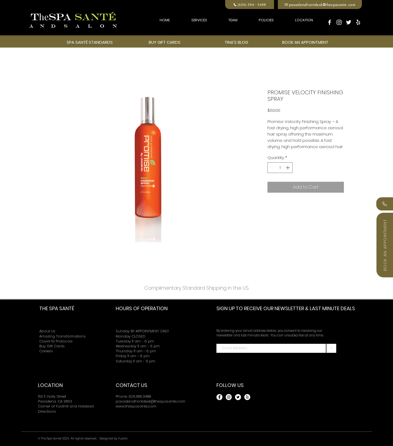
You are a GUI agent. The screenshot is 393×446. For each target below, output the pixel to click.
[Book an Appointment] (384, 245)
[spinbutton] (280, 168)
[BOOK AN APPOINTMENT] (305, 42)
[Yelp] (358, 22)
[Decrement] (272, 168)
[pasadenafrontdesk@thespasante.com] (320, 4)
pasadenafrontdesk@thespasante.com (150, 401)
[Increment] (288, 168)
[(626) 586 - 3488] (249, 4)
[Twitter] (348, 22)
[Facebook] (329, 22)
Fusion (123, 438)
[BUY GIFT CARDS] (164, 42)
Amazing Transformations (62, 336)
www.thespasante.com (136, 406)
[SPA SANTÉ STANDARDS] (89, 42)
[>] (331, 348)
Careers (46, 351)
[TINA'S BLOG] (236, 42)
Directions (47, 411)
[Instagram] (339, 22)
